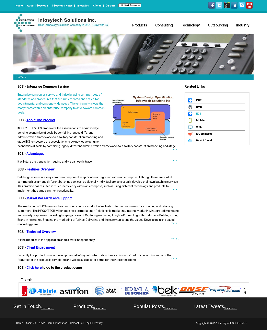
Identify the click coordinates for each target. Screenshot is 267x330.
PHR (198, 100)
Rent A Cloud (203, 140)
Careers (110, 5)
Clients (97, 5)
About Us (31, 323)
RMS (198, 106)
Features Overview (40, 169)
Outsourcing (218, 25)
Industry (242, 25)
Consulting (164, 25)
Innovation (83, 5)
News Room (46, 323)
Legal (88, 323)
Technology (190, 25)
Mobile (200, 120)
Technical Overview (41, 232)
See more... (47, 308)
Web (198, 127)
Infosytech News (62, 5)
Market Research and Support (49, 198)
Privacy (98, 323)
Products (139, 25)
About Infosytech (37, 5)
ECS (198, 113)
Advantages (35, 154)
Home (19, 5)
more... (175, 149)
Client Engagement (40, 247)
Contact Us (76, 323)
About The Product (40, 120)
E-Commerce (203, 133)
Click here (34, 268)
